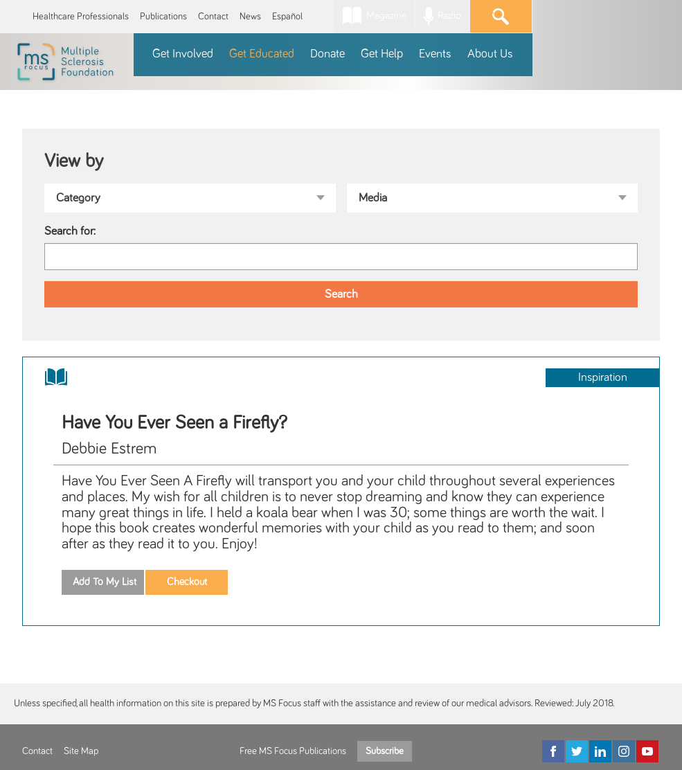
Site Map (81, 751)
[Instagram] (624, 751)
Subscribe (385, 751)
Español (287, 16)
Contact (213, 16)
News (250, 16)
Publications (163, 16)
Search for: (70, 231)
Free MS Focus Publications (293, 751)
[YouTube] (647, 751)
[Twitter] (577, 751)
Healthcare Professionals (81, 16)
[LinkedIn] (600, 751)
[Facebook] (553, 751)
